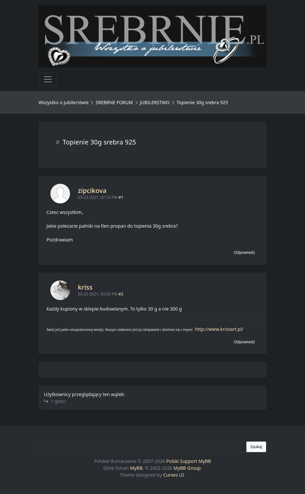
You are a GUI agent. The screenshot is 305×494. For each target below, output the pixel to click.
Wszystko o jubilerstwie (64, 102)
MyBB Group (187, 468)
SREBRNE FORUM (114, 102)
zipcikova (92, 190)
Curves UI (173, 475)
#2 (120, 294)
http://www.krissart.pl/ (219, 329)
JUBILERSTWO (155, 102)
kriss (85, 287)
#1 (120, 197)
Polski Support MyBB (188, 461)
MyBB (136, 468)
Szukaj (256, 446)
